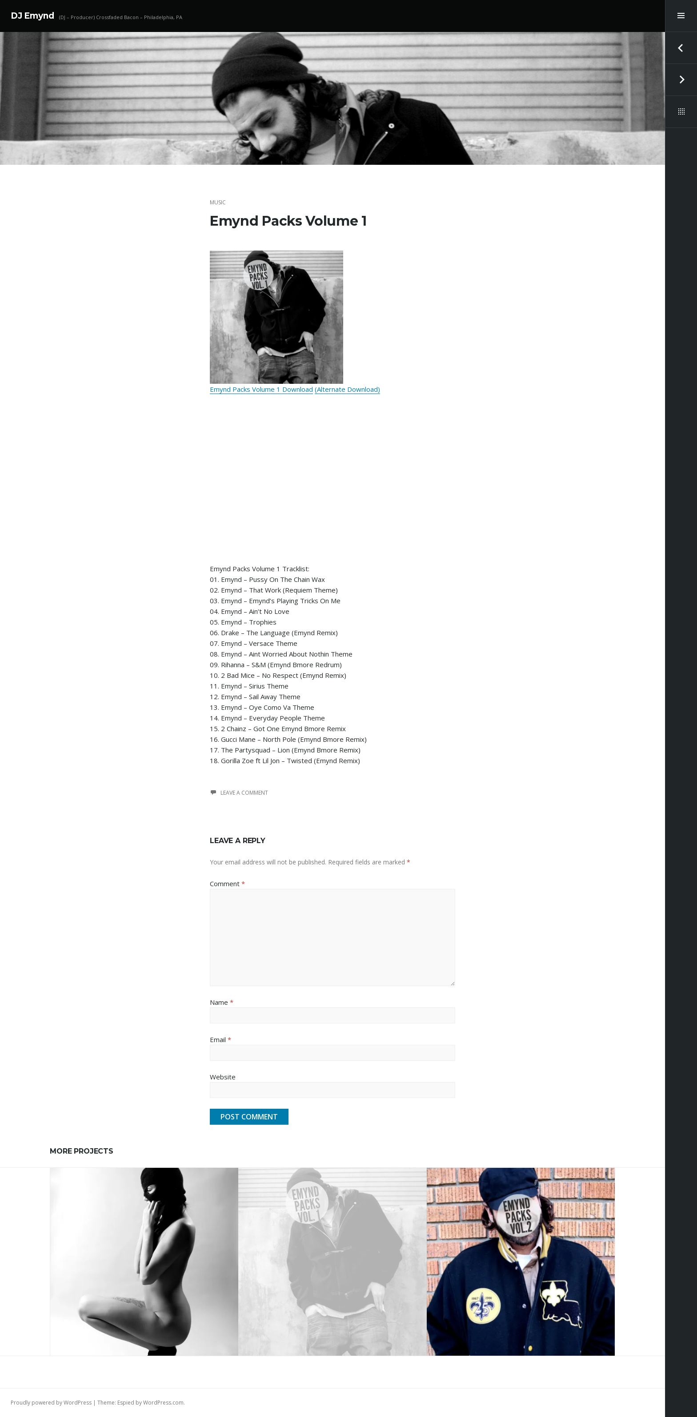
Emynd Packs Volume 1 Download (261, 389)
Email (220, 1039)
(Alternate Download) (347, 389)
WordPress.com (163, 1402)
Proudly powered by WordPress (51, 1402)
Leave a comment (244, 792)
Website (223, 1076)
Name (221, 1002)
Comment (227, 883)
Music (218, 202)
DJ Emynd (32, 16)
